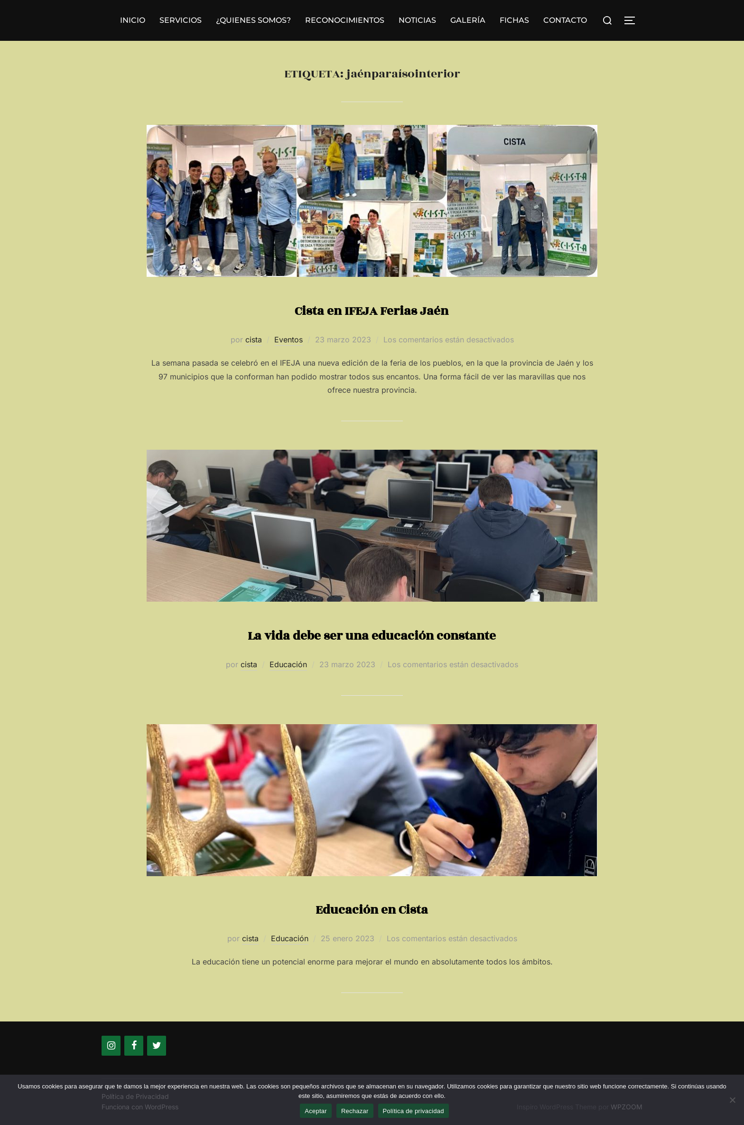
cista (253, 339)
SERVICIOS (180, 20)
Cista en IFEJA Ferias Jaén (371, 309)
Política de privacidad (413, 1111)
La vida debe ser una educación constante (372, 634)
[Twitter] (156, 1046)
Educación (288, 664)
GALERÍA (467, 20)
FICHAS (514, 20)
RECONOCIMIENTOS (344, 20)
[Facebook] (133, 1046)
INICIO (132, 20)
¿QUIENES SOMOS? (253, 20)
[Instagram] (111, 1046)
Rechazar (355, 1111)
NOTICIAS (417, 20)
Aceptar (316, 1111)
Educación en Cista (371, 908)
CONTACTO (565, 20)
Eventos (288, 339)
